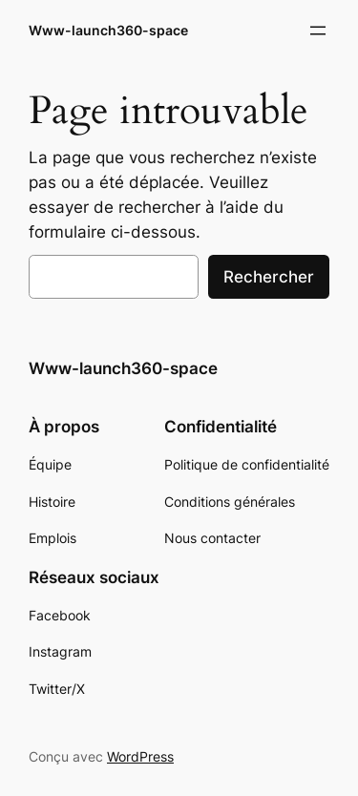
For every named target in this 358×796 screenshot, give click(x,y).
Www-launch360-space (108, 30)
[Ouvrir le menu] (317, 30)
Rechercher (268, 276)
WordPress (140, 756)
